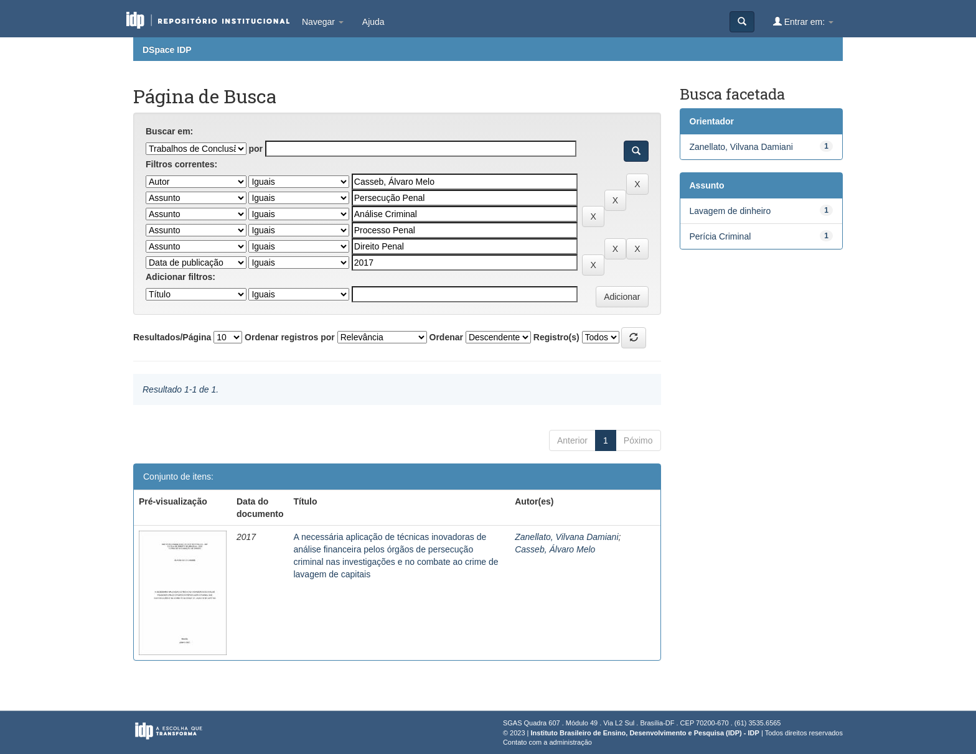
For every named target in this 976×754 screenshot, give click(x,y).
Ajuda (373, 22)
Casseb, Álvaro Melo (555, 549)
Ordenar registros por (290, 337)
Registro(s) (556, 337)
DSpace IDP (167, 50)
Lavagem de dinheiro (730, 211)
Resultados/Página (172, 337)
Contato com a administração (547, 742)
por (255, 149)
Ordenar (446, 337)
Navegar (323, 22)
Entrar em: (803, 21)
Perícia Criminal (720, 236)
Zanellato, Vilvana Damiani (566, 537)
